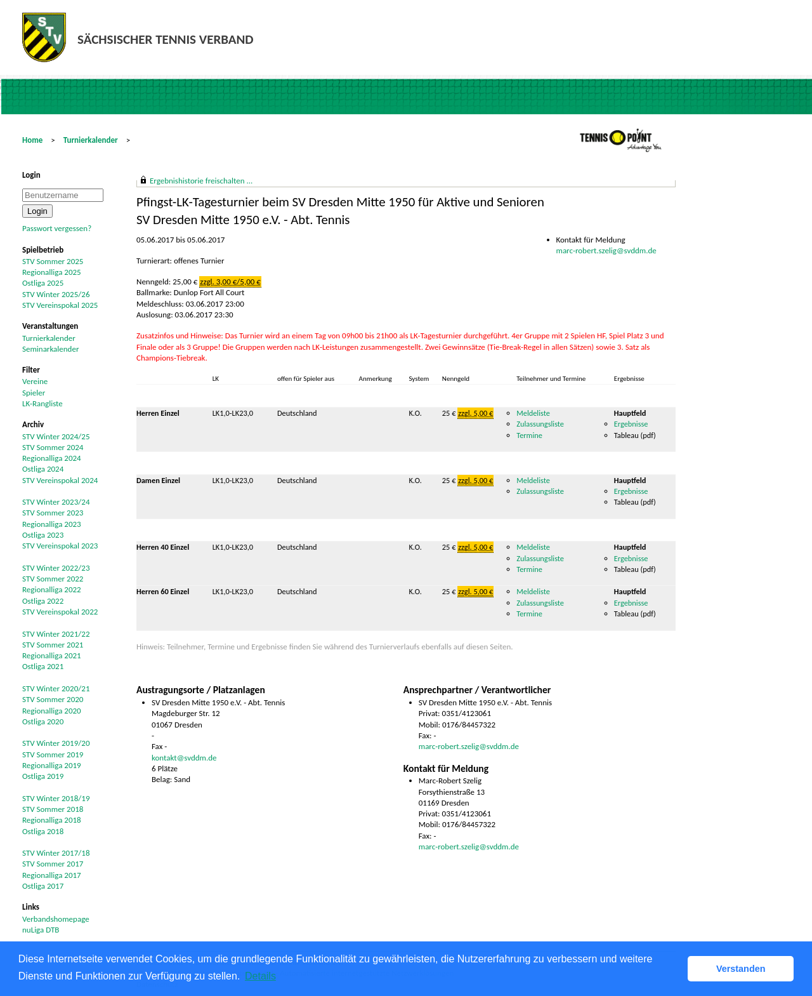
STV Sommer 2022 (52, 578)
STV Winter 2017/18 (56, 853)
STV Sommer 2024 (52, 447)
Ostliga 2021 (42, 666)
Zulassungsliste (540, 423)
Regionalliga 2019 (51, 765)
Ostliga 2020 (42, 721)
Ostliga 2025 (42, 283)
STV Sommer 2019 (52, 754)
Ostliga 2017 (42, 886)
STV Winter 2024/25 (56, 436)
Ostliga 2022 (42, 601)
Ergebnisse (632, 423)
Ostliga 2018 (42, 831)
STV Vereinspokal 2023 (60, 545)
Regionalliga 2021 (51, 655)
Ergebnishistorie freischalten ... (201, 180)
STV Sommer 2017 (52, 863)
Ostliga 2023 (42, 535)
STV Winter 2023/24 (56, 502)
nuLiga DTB (40, 929)
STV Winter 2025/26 (56, 294)
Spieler (33, 392)
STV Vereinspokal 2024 (60, 480)
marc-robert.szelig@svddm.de (606, 250)
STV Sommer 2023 (52, 512)
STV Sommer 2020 (52, 699)
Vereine (35, 381)
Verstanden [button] (741, 969)
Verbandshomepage (55, 919)
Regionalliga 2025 (51, 272)
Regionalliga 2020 (51, 710)
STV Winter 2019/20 (56, 743)
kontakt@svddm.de (184, 757)
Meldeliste (533, 413)
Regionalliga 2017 (51, 875)
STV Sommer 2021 (52, 644)
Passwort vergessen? (56, 228)
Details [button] (260, 976)
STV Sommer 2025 (52, 261)
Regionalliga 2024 (51, 458)
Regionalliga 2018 (51, 820)
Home (32, 140)
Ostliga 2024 (42, 469)
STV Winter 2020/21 (56, 688)
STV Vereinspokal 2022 (60, 611)
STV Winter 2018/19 (56, 798)
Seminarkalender (50, 349)
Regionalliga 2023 (51, 524)
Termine (529, 435)
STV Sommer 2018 (52, 809)
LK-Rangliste (42, 403)
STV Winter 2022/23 (56, 568)
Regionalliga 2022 (51, 589)
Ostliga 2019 (42, 776)
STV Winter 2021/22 (56, 634)
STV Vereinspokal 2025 (60, 305)
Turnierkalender (90, 140)
